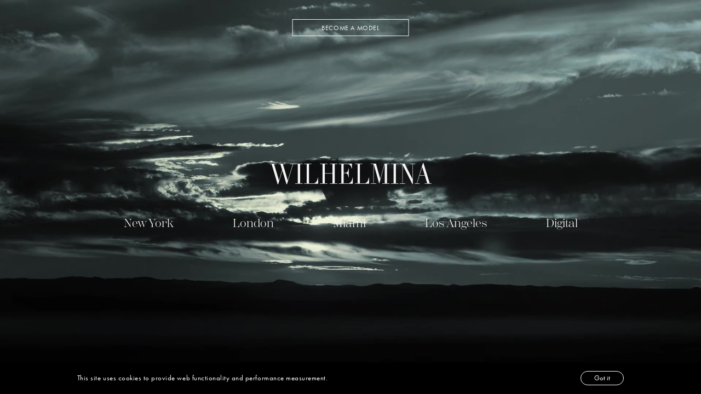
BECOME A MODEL (350, 28)
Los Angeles (456, 223)
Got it (602, 378)
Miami (349, 223)
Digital (562, 223)
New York (149, 223)
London (253, 223)
